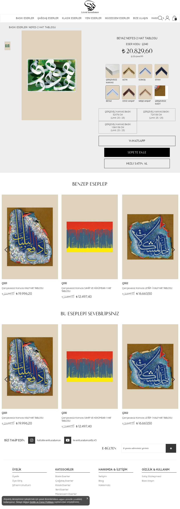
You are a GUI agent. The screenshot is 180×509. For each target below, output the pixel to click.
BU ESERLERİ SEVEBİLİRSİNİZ (90, 314)
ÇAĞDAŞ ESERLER (48, 18)
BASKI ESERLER (25, 18)
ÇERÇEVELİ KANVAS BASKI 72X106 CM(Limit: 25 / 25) (156, 114)
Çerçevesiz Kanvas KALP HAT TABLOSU (22, 288)
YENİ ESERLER (93, 18)
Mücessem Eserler (66, 494)
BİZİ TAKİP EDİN (14, 440)
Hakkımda (104, 485)
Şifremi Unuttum (21, 485)
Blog (101, 481)
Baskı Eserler (62, 476)
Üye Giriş (17, 481)
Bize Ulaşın (148, 481)
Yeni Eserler (62, 489)
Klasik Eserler (63, 485)
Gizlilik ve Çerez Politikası (42, 502)
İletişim (103, 476)
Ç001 (4, 283)
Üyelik (15, 476)
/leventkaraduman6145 (84, 440)
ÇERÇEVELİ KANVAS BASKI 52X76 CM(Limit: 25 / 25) (118, 114)
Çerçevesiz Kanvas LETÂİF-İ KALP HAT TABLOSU (147, 288)
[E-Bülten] (141, 448)
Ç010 (64, 283)
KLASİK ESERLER (72, 18)
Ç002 (125, 283)
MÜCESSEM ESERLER (117, 18)
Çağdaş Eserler (64, 481)
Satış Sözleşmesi (151, 476)
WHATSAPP (137, 141)
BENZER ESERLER (90, 184)
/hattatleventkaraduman (48, 440)
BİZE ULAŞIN (140, 18)
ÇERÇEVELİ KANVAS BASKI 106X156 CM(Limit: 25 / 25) (118, 127)
